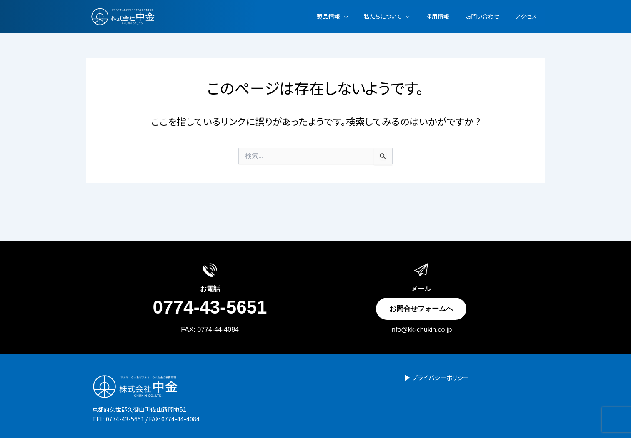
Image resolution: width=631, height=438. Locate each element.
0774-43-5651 (210, 307)
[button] (364, 16)
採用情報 (449, 16)
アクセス (528, 16)
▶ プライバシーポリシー (430, 377)
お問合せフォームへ (421, 308)
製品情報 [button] (352, 16)
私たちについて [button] (403, 16)
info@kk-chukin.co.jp (421, 329)
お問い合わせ (489, 16)
